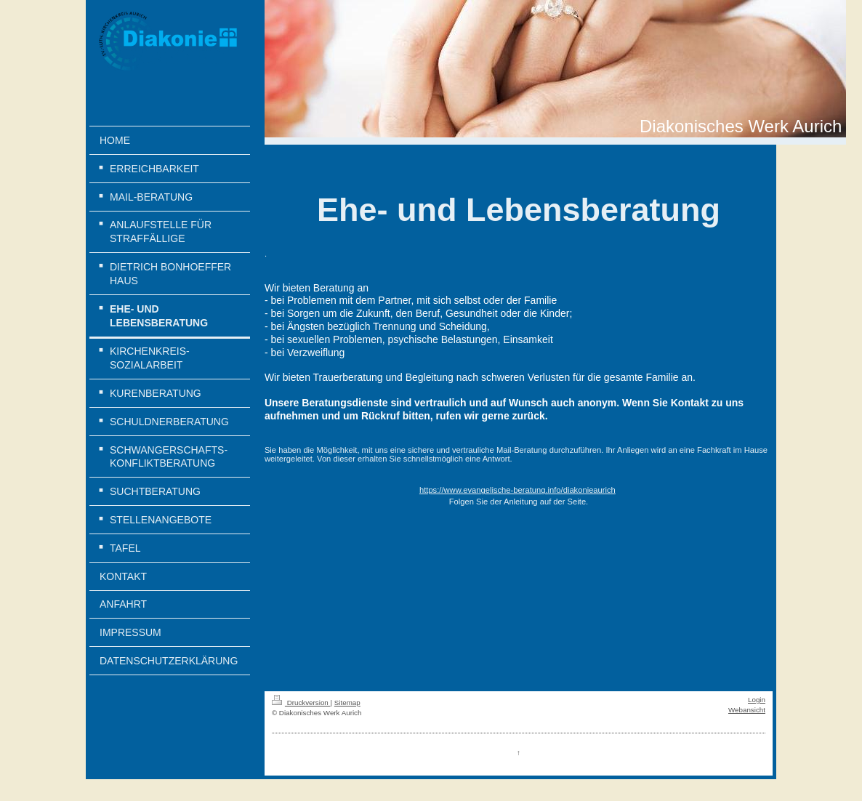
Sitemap (347, 703)
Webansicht (746, 710)
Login (756, 700)
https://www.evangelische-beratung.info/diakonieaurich (517, 490)
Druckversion (301, 703)
